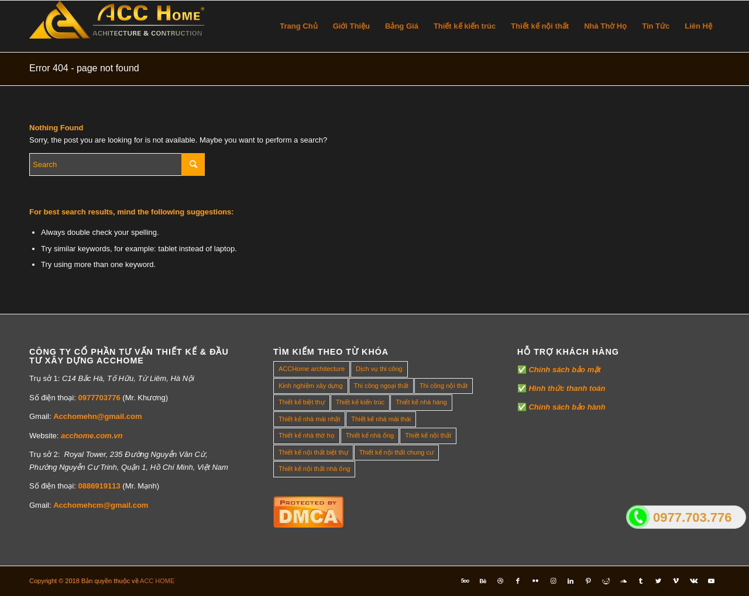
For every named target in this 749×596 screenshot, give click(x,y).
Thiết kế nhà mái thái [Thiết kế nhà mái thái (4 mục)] (381, 418)
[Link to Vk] (693, 581)
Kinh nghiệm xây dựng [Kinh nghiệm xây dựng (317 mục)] (311, 385)
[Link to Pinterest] (588, 581)
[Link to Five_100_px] (465, 581)
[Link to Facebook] (518, 581)
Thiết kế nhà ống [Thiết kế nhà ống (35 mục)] (370, 435)
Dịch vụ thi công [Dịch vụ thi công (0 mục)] (379, 368)
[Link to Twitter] (658, 581)
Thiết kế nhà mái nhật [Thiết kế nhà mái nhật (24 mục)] (309, 418)
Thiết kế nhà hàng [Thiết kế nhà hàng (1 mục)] (421, 402)
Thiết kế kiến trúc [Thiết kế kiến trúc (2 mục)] (360, 402)
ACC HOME (157, 580)
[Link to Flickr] (535, 581)
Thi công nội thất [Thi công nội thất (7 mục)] (444, 385)
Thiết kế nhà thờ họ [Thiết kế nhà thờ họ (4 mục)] (307, 435)
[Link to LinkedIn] (570, 581)
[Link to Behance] (483, 581)
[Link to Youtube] (711, 581)
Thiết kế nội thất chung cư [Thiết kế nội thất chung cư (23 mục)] (396, 452)
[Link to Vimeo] (676, 581)
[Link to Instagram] (553, 581)
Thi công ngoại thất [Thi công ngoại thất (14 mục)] (381, 385)
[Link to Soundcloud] (623, 581)
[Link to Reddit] (605, 581)
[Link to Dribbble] (500, 581)
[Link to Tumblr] (641, 581)
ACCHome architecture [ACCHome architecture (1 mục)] (312, 368)
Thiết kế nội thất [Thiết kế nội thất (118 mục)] (428, 435)
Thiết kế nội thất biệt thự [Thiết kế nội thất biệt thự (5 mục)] (313, 452)
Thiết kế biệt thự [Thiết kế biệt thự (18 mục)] (302, 402)
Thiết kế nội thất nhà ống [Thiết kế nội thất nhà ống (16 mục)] (315, 468)
